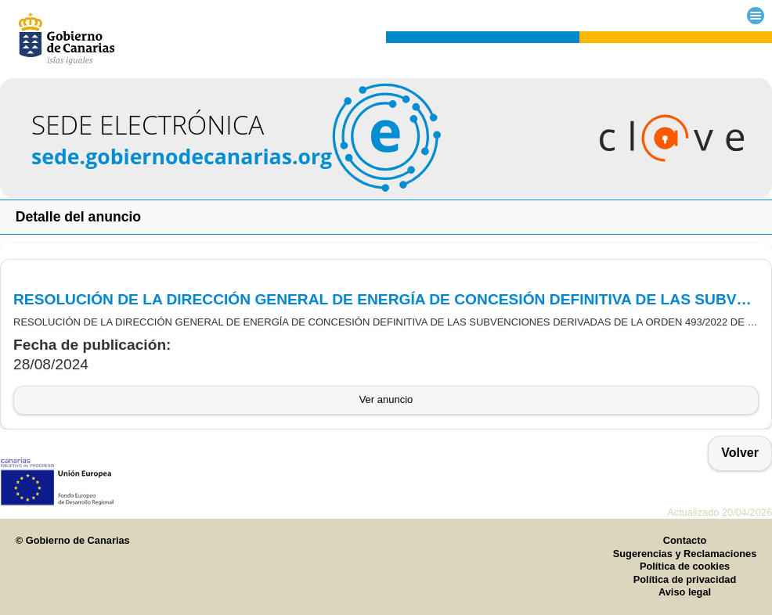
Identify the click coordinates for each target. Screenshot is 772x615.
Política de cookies (685, 566)
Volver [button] (740, 452)
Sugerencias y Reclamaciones (685, 553)
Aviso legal (684, 592)
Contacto (684, 540)
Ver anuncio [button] (386, 399)
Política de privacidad (685, 579)
